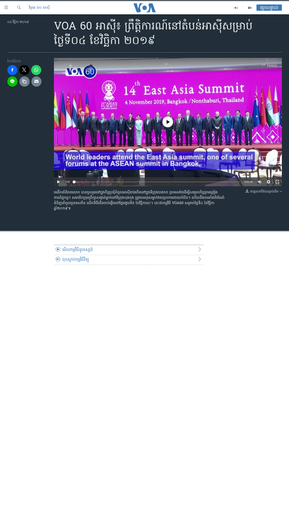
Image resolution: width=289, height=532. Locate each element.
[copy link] (24, 81)
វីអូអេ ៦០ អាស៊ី (39, 7)
